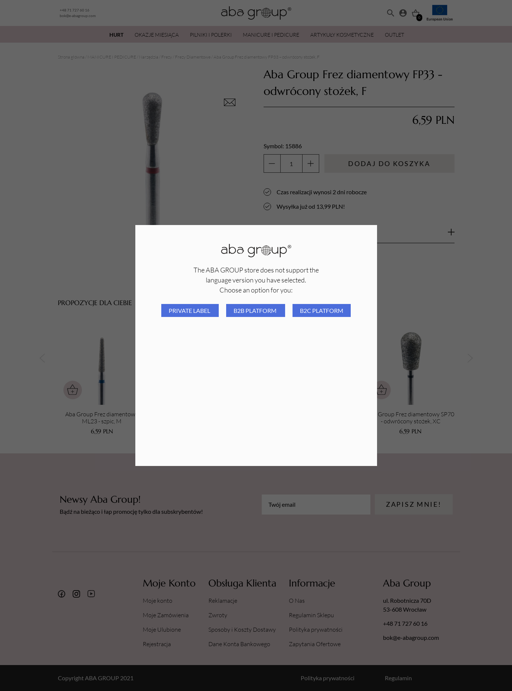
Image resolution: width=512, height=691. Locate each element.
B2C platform (321, 310)
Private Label (190, 310)
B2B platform (256, 310)
